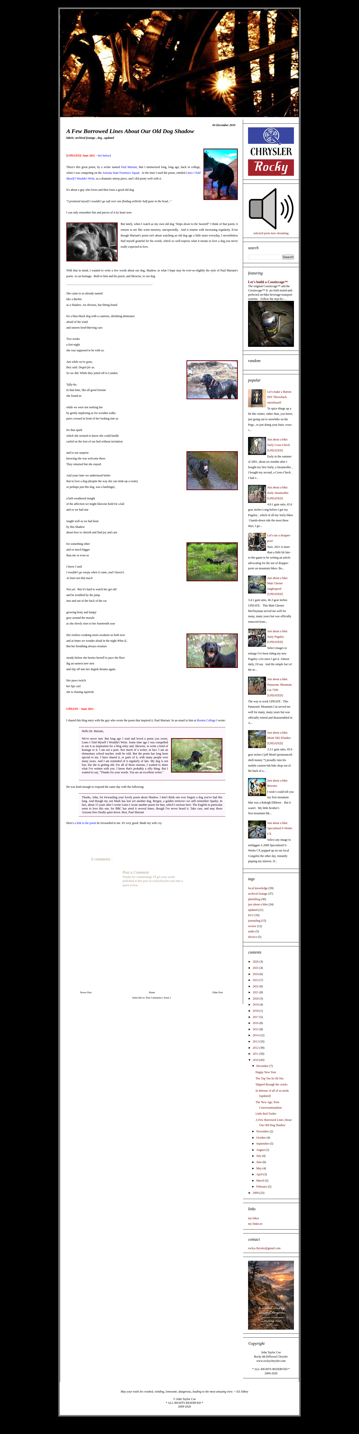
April (259, 1174)
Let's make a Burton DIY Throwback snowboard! (279, 397)
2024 (256, 974)
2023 (256, 980)
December (262, 1066)
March (260, 1180)
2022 (256, 986)
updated (109, 138)
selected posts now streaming (271, 233)
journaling (254, 920)
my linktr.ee (255, 1224)
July (259, 1156)
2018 (256, 1011)
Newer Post (85, 992)
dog (100, 138)
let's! (251, 915)
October (261, 1137)
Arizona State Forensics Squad (120, 173)
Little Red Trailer (266, 1113)
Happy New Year (266, 1072)
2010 (256, 1060)
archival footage (85, 138)
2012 (256, 1047)
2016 (256, 1023)
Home (152, 992)
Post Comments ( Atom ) (158, 997)
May (259, 1168)
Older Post (217, 992)
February (262, 1186)
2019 (256, 1004)
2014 (256, 1035)
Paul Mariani (129, 167)
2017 (256, 1017)
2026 (256, 961)
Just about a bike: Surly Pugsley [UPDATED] (277, 636)
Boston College (206, 720)
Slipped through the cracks (271, 1084)
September (263, 1143)
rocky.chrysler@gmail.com (264, 1248)
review (252, 926)
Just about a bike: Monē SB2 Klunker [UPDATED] (279, 738)
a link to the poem (85, 823)
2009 (256, 1193)
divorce (252, 937)
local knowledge (258, 888)
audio (251, 931)
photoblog (254, 899)
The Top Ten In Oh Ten (269, 1078)
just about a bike (258, 904)
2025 (256, 968)
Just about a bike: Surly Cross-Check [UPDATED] (278, 445)
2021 (256, 992)
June (259, 1162)
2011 (256, 1053)
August (261, 1150)
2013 (256, 1041)
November (263, 1131)
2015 (256, 1029)
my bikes (253, 1218)
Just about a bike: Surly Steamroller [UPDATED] (277, 493)
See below (103, 155)
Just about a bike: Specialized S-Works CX (279, 828)
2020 (256, 998)
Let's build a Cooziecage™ (268, 282)
